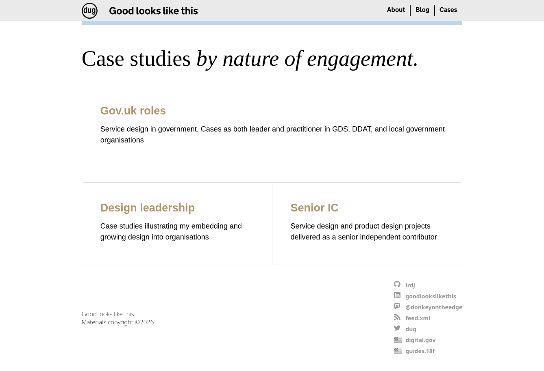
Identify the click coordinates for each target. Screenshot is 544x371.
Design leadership (147, 208)
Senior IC (315, 208)
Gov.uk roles (133, 111)
